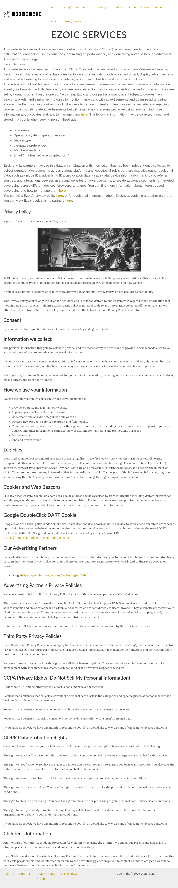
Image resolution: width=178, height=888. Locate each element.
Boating (66, 7)
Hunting (117, 7)
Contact (52, 21)
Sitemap (74, 873)
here (84, 114)
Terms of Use (57, 873)
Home (51, 7)
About (159, 7)
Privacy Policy (72, 21)
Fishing (101, 7)
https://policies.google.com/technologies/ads (33, 537)
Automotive (83, 7)
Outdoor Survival (139, 7)
